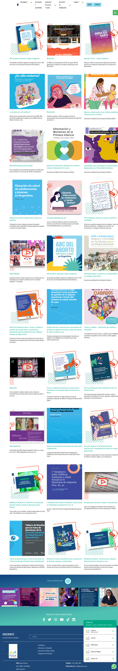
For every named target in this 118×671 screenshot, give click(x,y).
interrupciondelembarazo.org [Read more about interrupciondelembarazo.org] (56, 218)
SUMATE (76, 2)
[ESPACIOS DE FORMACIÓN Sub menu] (71, 5)
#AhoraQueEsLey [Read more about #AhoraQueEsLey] (15, 446)
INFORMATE (23, 2)
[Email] (57, 637)
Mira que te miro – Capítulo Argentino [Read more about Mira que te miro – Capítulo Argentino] (96, 58)
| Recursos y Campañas (45, 648)
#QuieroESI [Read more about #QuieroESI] (13, 388)
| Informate (41, 645)
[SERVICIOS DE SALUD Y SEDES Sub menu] (56, 5)
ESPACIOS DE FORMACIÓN (62, 5)
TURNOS (97, 4)
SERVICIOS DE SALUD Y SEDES (48, 5)
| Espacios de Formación (45, 654)
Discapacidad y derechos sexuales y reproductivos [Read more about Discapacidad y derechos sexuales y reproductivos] (100, 502)
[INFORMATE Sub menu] (32, 2)
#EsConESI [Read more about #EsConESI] (50, 58)
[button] (115, 12)
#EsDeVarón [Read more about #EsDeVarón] (51, 112)
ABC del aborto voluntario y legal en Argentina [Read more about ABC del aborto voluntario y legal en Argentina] (24, 58)
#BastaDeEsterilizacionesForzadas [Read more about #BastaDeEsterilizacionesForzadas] (21, 166)
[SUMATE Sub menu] (84, 2)
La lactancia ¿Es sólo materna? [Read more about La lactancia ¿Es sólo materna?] (20, 112)
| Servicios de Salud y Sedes (46, 651)
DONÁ (89, 4)
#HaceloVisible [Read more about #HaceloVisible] (14, 274)
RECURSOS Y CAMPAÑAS (38, 5)
